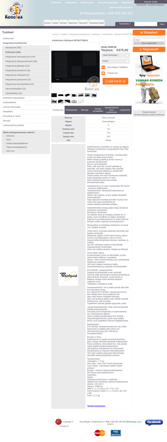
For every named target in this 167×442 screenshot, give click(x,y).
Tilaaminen (72, 23)
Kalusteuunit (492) (13, 48)
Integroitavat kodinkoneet (79, 34)
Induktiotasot (107, 34)
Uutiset (55, 23)
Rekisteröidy (142, 5)
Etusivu (47, 23)
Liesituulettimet (9, 102)
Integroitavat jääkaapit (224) (17, 66)
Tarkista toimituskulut (96, 406)
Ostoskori (149, 32)
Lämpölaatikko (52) (13, 93)
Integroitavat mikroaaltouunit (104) (20, 57)
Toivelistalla (125, 24)
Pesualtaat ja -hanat (11, 116)
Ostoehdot (56, 2)
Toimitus (63, 23)
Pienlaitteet (8, 111)
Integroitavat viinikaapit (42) (17, 75)
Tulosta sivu (109, 73)
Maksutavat (127, 2)
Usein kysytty (87, 2)
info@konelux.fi (98, 422)
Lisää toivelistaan (110, 55)
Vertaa (105, 61)
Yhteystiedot (71, 2)
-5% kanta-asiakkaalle (108, 2)
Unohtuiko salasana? (156, 5)
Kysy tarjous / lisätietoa (114, 67)
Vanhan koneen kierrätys (120, 7)
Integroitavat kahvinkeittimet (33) (19, 84)
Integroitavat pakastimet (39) (17, 70)
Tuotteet (64, 34)
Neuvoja (6, 121)
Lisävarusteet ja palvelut (13, 125)
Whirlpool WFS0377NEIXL (125, 34)
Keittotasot (96, 34)
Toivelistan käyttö (96, 23)
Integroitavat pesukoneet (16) (18, 79)
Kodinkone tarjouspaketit (13, 98)
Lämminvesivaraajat (11, 107)
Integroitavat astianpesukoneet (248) (21, 61)
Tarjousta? (83, 23)
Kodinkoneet (8, 38)
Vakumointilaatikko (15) (15, 89)
